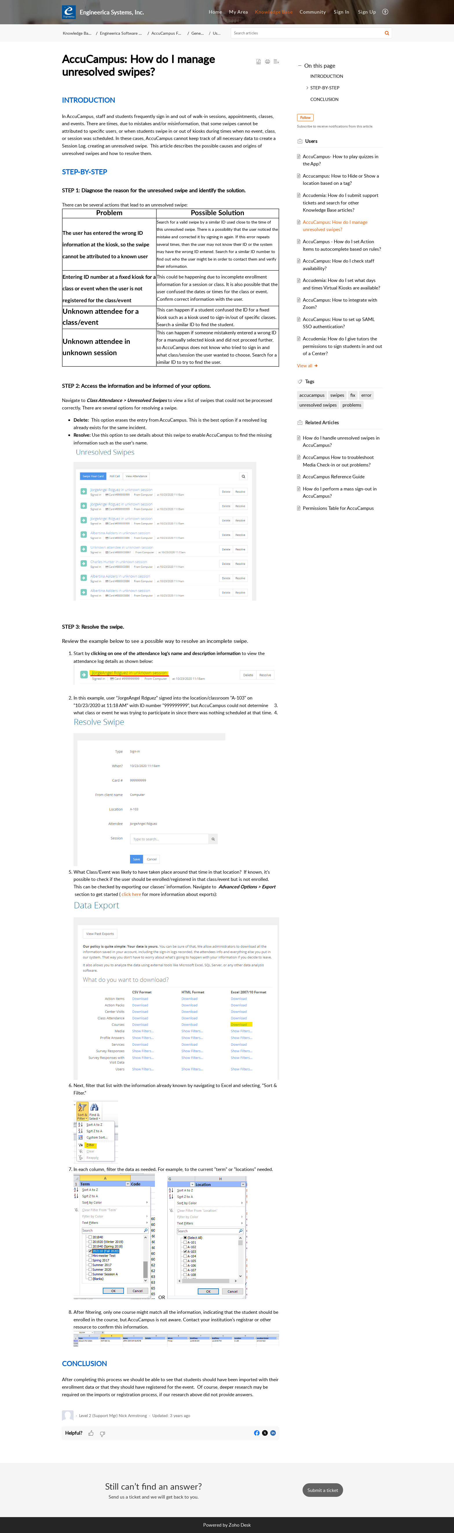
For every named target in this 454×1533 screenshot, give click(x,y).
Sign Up (367, 12)
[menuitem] (215, 12)
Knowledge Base (274, 12)
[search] (311, 32)
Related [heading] (323, 422)
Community (313, 12)
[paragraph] (170, 749)
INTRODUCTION (326, 76)
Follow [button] (306, 117)
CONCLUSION (324, 99)
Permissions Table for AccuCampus (339, 508)
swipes (338, 395)
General (198, 33)
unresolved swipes (318, 405)
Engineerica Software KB (122, 33)
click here (132, 894)
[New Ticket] (323, 1490)
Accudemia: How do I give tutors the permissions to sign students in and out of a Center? (341, 346)
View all (308, 365)
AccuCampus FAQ (167, 33)
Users (218, 33)
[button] (385, 12)
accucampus (312, 395)
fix (353, 395)
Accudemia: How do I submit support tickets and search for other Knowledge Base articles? (341, 202)
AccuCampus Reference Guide (334, 476)
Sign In (341, 12)
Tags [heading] (310, 381)
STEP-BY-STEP (324, 88)
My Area (238, 12)
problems (352, 405)
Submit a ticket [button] (322, 1490)
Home (215, 12)
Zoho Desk (240, 1525)
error (367, 395)
